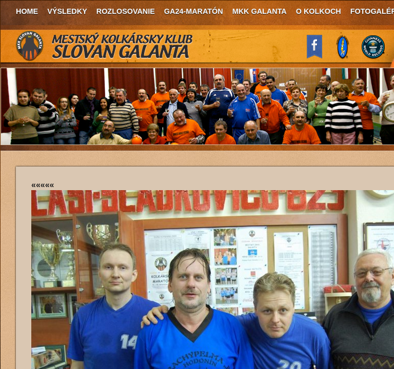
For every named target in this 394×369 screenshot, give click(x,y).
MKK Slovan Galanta (104, 46)
